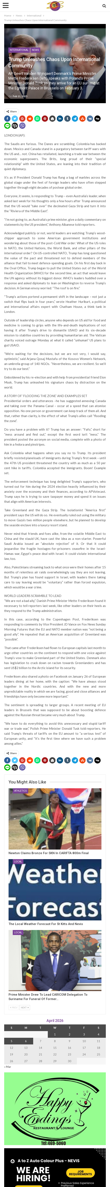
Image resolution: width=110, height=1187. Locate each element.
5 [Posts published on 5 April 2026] (11, 1041)
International (19, 50)
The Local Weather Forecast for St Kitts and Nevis (46, 924)
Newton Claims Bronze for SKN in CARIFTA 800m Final (49, 853)
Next (25, 1007)
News (35, 50)
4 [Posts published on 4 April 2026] (98, 1034)
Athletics (20, 790)
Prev (13, 1007)
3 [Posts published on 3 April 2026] (84, 1034)
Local (18, 861)
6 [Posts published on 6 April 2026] (26, 1041)
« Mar (7, 1066)
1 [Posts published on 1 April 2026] (55, 1034)
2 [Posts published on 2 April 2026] (69, 1034)
